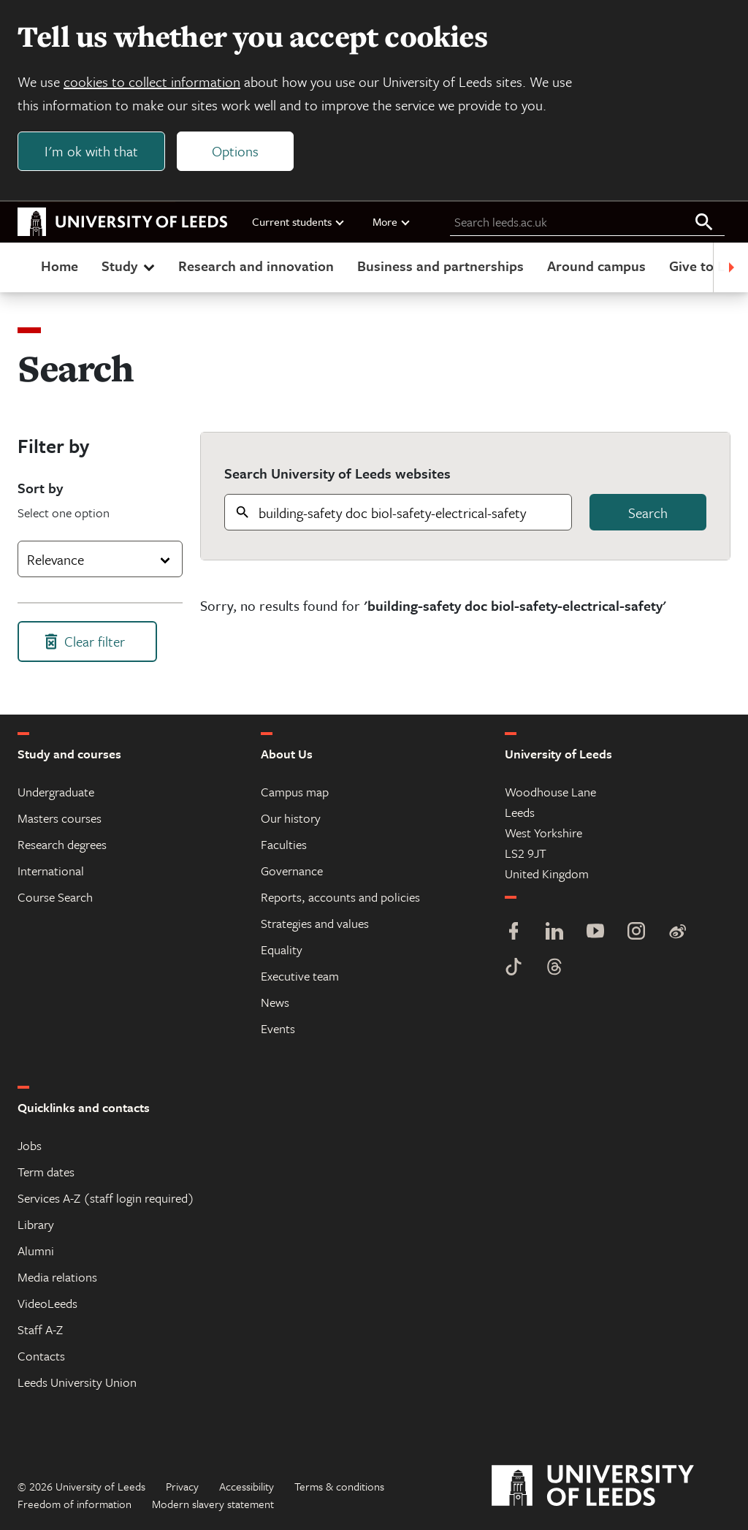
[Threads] (554, 968)
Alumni (36, 1250)
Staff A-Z (40, 1329)
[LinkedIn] (554, 932)
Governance (292, 870)
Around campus (596, 265)
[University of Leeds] (611, 1486)
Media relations (57, 1277)
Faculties (284, 844)
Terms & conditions (339, 1486)
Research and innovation (256, 265)
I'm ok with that (91, 151)
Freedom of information (74, 1504)
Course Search (55, 897)
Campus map (295, 792)
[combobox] (100, 559)
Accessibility (246, 1486)
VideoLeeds (47, 1303)
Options (235, 151)
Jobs (30, 1145)
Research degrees (62, 844)
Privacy (182, 1486)
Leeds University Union (77, 1382)
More (392, 221)
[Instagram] (636, 932)
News (275, 1002)
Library (36, 1224)
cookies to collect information (152, 81)
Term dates (46, 1171)
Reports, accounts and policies (340, 897)
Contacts (41, 1356)
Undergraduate (56, 792)
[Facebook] (513, 932)
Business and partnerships (440, 265)
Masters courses (60, 818)
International (51, 870)
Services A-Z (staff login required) (106, 1198)
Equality (281, 949)
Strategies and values (315, 923)
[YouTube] (595, 932)
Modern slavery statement (213, 1504)
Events (278, 1028)
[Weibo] (677, 932)
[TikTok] (513, 968)
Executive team (300, 976)
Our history (291, 818)
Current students (299, 221)
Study (130, 265)
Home (59, 265)
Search (648, 512)
